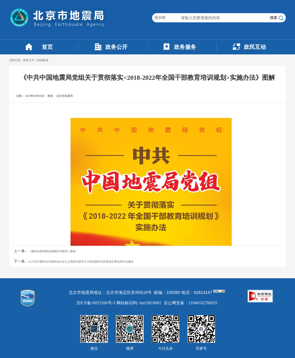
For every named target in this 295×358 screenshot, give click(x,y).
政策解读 (42, 60)
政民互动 (255, 47)
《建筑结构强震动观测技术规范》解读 (52, 251)
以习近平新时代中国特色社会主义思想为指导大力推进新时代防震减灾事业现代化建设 (81, 261)
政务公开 (116, 47)
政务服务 (185, 47)
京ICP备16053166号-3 (95, 303)
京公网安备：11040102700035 (190, 303)
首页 (47, 47)
